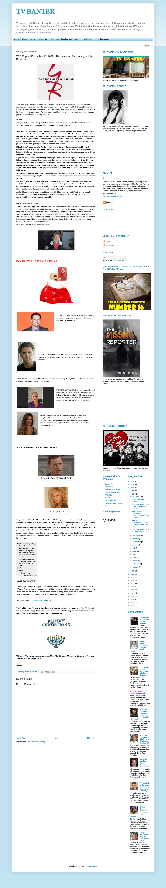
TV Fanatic (109, 487)
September (136, 542)
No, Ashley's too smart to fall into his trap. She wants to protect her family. (27, 562)
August (135, 545)
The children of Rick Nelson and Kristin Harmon (144, 671)
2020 (132, 574)
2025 (132, 484)
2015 (132, 590)
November (136, 535)
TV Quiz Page (87, 39)
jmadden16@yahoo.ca (42, 600)
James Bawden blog (112, 492)
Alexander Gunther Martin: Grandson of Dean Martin (144, 763)
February (136, 564)
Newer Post (21, 738)
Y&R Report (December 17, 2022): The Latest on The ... (140, 514)
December (136, 497)
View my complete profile (112, 196)
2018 (132, 580)
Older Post (91, 738)
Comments (109, 245)
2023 (132, 491)
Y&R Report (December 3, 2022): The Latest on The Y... (140, 523)
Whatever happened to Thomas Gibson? (140, 530)
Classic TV (109, 484)
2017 (132, 584)
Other (21, 570)
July (134, 548)
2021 (132, 571)
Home (16, 39)
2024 (132, 488)
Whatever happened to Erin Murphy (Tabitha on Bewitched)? (144, 739)
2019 (132, 577)
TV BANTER (35, 12)
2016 (132, 587)
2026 (132, 481)
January (135, 567)
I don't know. (23, 568)
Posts (107, 241)
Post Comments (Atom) (36, 742)
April (134, 557)
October (135, 539)
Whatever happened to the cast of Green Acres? (140, 506)
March (135, 561)
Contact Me (42, 39)
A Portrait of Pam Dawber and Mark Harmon (144, 620)
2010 (132, 606)
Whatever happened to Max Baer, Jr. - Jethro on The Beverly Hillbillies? (139, 714)
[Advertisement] (122, 151)
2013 (132, 596)
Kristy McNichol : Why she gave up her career (144, 836)
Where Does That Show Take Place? (64, 39)
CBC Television (110, 501)
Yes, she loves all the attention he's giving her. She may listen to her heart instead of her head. (27, 553)
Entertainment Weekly (113, 490)
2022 (132, 494)
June (134, 551)
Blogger (93, 866)
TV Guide (108, 495)
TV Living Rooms (102, 39)
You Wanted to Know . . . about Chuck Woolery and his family (144, 787)
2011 (132, 602)
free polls (34, 575)
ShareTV (108, 498)
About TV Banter (28, 39)
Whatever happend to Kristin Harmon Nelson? (139, 692)
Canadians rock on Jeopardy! (139, 500)
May (134, 554)
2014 (132, 593)
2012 (132, 599)
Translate (118, 261)
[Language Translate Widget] (114, 258)
